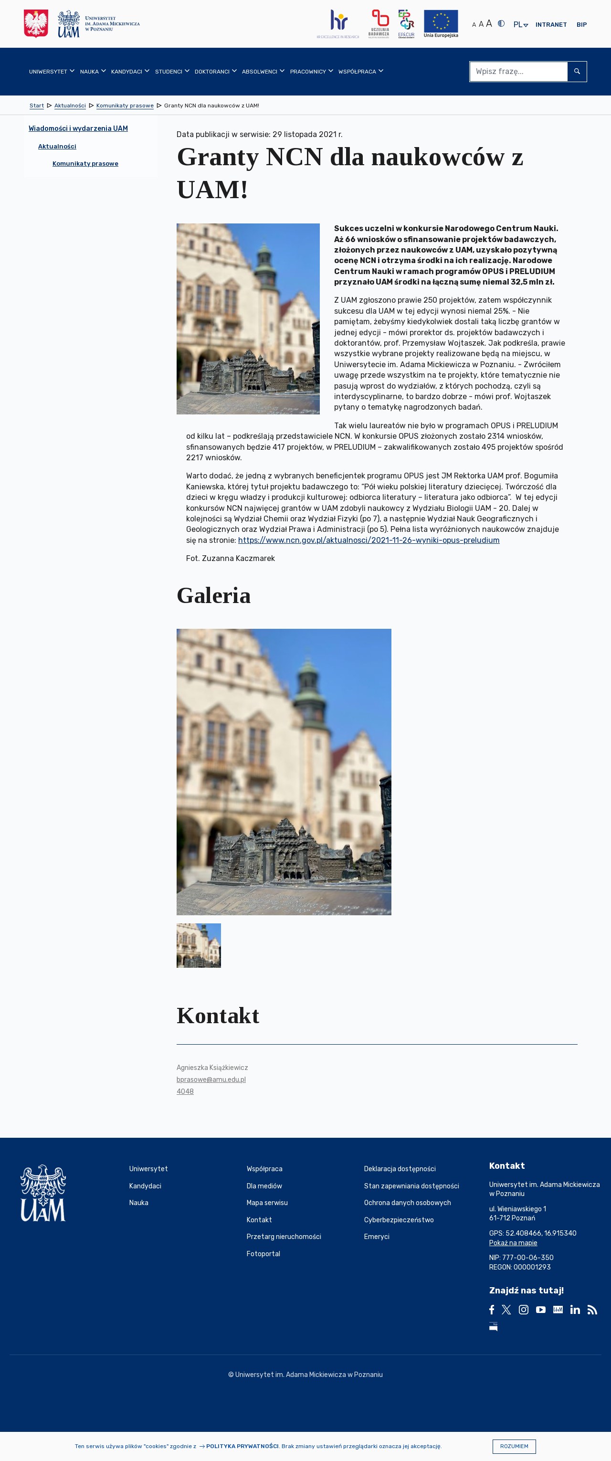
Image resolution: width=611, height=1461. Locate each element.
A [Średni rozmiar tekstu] (481, 24)
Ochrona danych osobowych (407, 1203)
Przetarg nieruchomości (284, 1237)
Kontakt (259, 1220)
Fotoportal (263, 1254)
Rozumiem (514, 1446)
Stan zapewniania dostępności (411, 1186)
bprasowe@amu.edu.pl (211, 1080)
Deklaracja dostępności (400, 1169)
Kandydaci (145, 1186)
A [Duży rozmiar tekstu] (489, 23)
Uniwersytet (148, 1169)
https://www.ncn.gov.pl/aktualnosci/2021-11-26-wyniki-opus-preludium (369, 540)
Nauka (138, 1203)
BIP (582, 24)
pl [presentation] (518, 25)
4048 (185, 1092)
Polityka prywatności (242, 1446)
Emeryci (377, 1237)
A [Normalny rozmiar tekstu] (474, 24)
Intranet (551, 24)
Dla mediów (264, 1186)
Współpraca (265, 1169)
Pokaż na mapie (513, 1243)
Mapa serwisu (267, 1203)
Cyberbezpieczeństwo (399, 1220)
